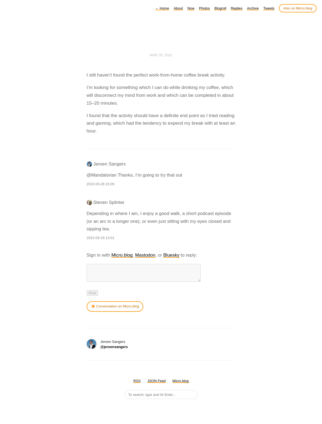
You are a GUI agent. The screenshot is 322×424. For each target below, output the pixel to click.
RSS (137, 384)
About (178, 8)
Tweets (268, 8)
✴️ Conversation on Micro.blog (115, 309)
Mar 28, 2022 (161, 55)
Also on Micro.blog (297, 8)
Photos (204, 8)
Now (190, 8)
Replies (236, 8)
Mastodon (145, 255)
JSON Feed (156, 384)
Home (162, 8)
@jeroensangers (114, 350)
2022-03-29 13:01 (101, 238)
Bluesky (171, 255)
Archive (253, 8)
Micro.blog (121, 255)
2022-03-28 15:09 (101, 184)
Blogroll (220, 8)
